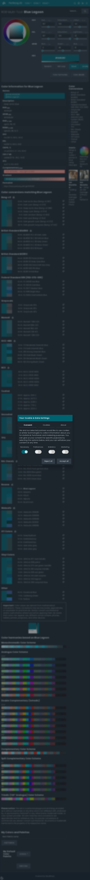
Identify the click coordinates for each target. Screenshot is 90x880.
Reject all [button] (48, 461)
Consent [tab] (28, 425)
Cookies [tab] (46, 425)
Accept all (64, 461)
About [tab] (63, 425)
